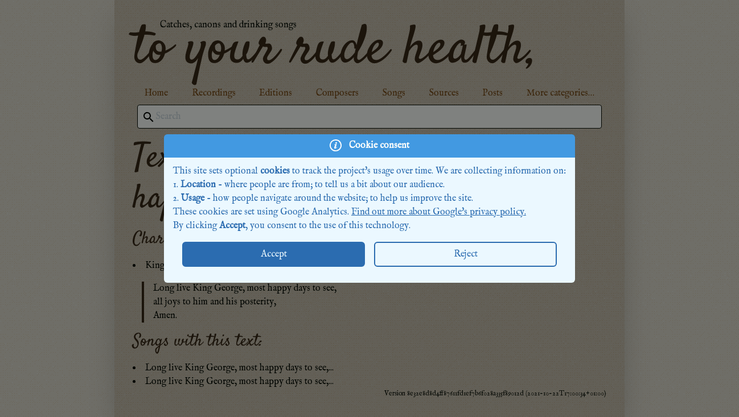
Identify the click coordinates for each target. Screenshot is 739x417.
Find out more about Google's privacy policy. (438, 212)
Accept (274, 254)
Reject (466, 254)
